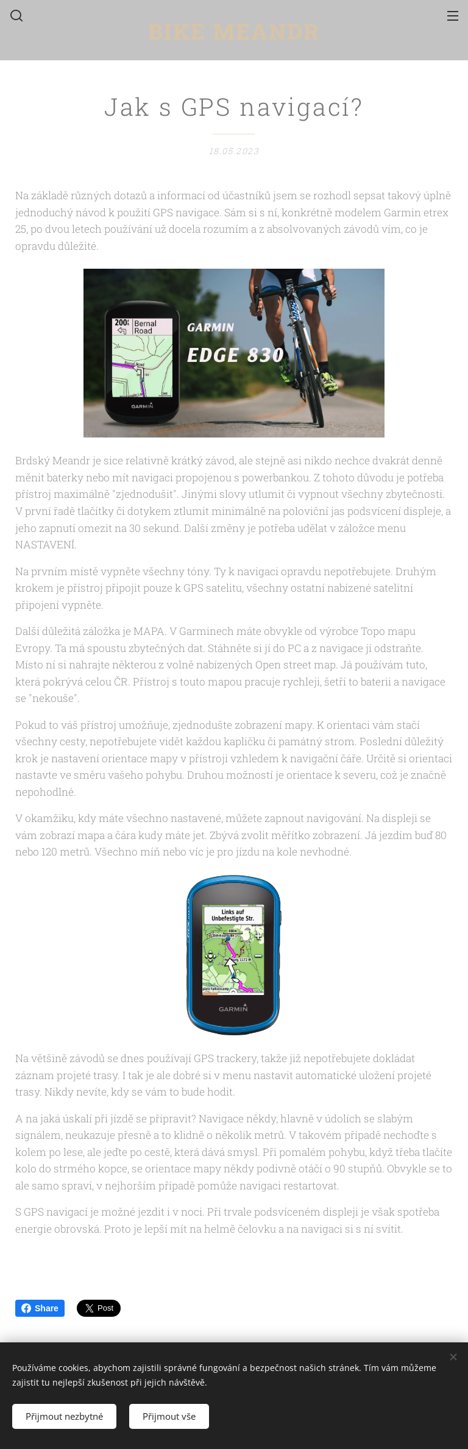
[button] (15, 15)
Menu (452, 15)
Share (39, 1308)
